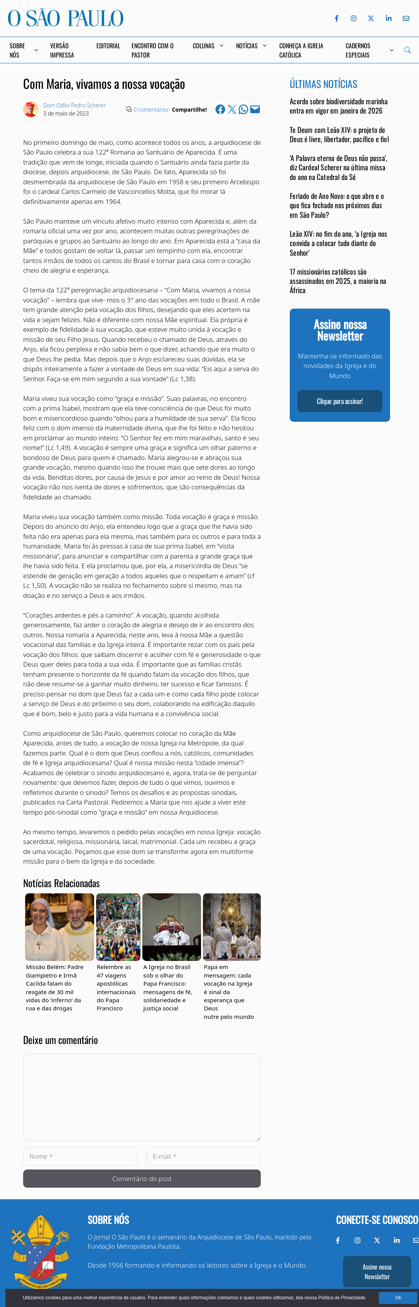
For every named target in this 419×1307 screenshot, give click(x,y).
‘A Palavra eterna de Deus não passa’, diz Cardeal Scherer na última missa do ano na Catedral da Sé (338, 167)
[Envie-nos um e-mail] (404, 18)
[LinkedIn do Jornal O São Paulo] (389, 18)
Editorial (108, 45)
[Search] (407, 50)
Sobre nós (108, 1219)
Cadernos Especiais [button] (370, 50)
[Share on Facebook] (220, 109)
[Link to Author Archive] (31, 109)
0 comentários (151, 109)
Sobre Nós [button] (24, 50)
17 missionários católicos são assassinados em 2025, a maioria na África (338, 280)
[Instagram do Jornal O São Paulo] (354, 18)
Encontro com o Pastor (153, 50)
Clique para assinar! (340, 401)
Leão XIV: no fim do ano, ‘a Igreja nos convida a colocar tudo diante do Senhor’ (338, 243)
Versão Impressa (62, 50)
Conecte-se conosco (377, 1219)
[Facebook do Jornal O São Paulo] (336, 18)
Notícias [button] (252, 45)
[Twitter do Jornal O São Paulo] (371, 18)
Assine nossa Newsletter (377, 1272)
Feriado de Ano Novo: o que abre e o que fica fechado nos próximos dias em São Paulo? (337, 205)
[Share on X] (232, 109)
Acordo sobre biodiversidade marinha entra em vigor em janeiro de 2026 (339, 105)
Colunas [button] (209, 45)
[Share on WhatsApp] (243, 109)
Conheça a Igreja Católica (301, 50)
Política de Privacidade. (337, 1297)
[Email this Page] (255, 109)
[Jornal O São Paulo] (65, 24)
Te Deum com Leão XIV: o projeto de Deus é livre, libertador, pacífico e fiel (339, 134)
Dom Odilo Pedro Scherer (74, 105)
